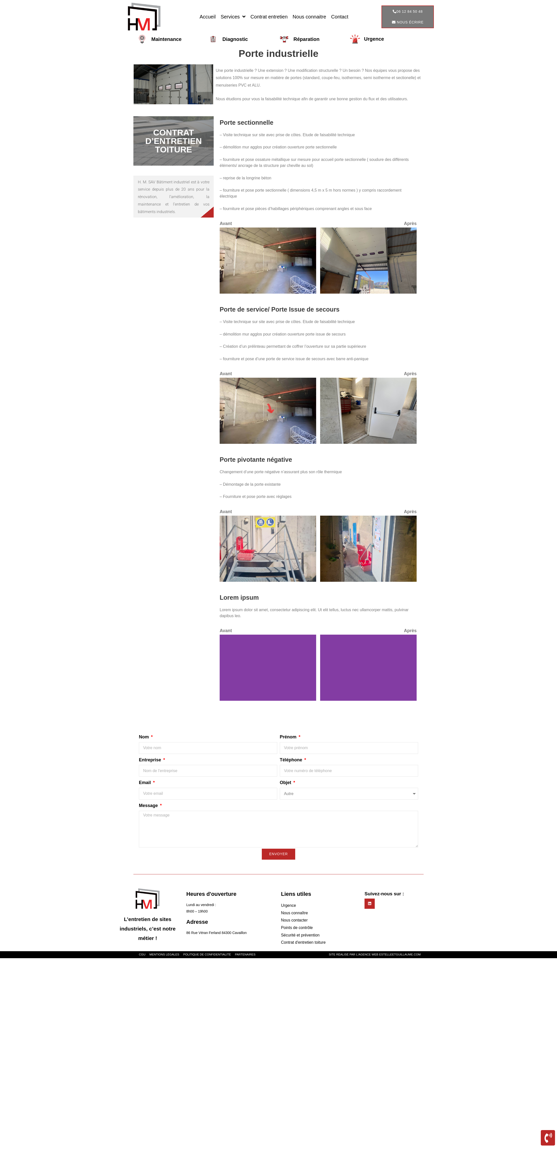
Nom (144, 736)
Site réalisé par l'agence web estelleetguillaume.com (374, 955)
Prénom (289, 736)
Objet (286, 782)
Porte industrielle (278, 53)
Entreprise (150, 759)
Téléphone (291, 759)
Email (145, 782)
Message (149, 805)
